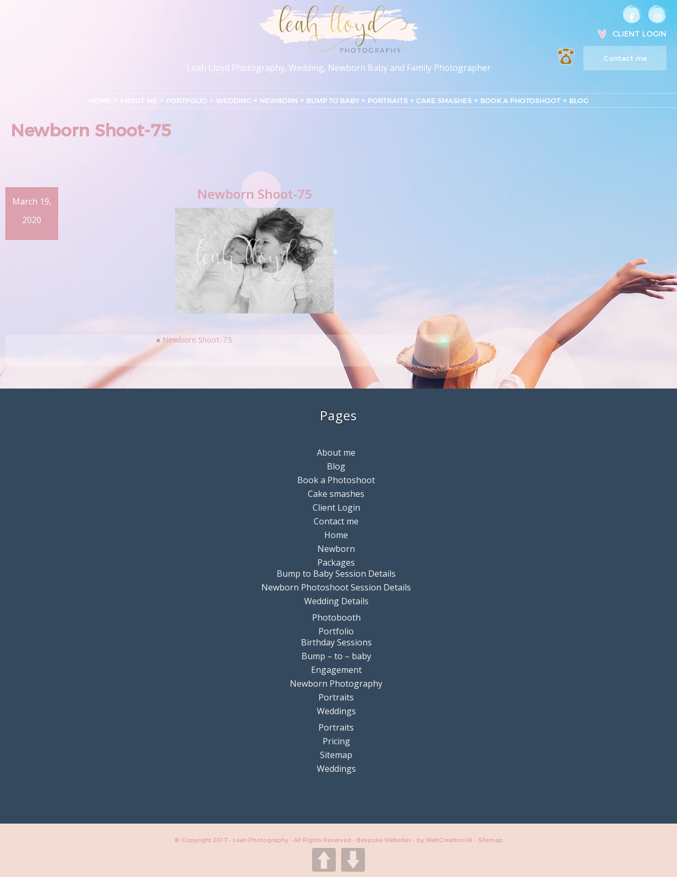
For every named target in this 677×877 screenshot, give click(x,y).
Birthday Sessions (336, 642)
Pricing (336, 741)
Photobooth (336, 617)
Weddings (336, 711)
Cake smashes (444, 100)
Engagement (336, 670)
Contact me (625, 58)
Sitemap (336, 755)
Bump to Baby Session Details (336, 573)
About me (139, 100)
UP (324, 860)
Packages (336, 562)
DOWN (353, 860)
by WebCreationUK (445, 840)
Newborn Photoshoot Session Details (336, 587)
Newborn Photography (336, 683)
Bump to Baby (332, 100)
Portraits (388, 100)
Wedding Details (336, 601)
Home (100, 100)
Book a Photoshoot (520, 100)
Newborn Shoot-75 (197, 339)
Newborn (279, 100)
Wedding (233, 100)
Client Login (639, 34)
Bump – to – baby (336, 656)
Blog (579, 100)
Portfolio (186, 100)
